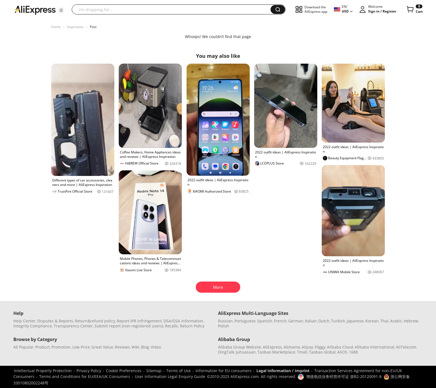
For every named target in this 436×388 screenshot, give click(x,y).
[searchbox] (173, 9)
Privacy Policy (88, 370)
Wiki (135, 347)
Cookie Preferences (124, 370)
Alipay (307, 347)
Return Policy (192, 326)
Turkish (338, 321)
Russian (225, 321)
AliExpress (272, 347)
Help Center (24, 321)
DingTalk (226, 352)
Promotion (61, 347)
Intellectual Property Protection (43, 370)
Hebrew (411, 321)
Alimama (292, 347)
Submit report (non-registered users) (129, 326)
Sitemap (154, 370)
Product (42, 347)
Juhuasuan (246, 352)
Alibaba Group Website (239, 347)
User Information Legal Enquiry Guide (170, 376)
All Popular (23, 347)
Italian (311, 321)
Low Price (81, 347)
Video (156, 347)
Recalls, (172, 326)
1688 (353, 352)
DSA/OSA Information (183, 321)
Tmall (302, 352)
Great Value (102, 347)
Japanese (355, 321)
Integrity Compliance (32, 326)
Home (56, 26)
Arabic (396, 321)
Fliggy (320, 347)
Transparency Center (73, 326)
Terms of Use (178, 370)
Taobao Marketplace (276, 352)
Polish (223, 326)
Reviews (122, 347)
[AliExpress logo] (35, 9)
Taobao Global (322, 352)
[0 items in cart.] (414, 9)
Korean (372, 321)
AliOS (342, 352)
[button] (61, 10)
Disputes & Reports (55, 321)
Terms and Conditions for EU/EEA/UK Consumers (84, 376)
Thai (384, 321)
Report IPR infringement (139, 321)
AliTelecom (406, 347)
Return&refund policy (95, 321)
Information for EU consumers (223, 370)
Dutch (324, 321)
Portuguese (245, 321)
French (280, 321)
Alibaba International (374, 347)
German (295, 321)
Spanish (264, 321)
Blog (145, 347)
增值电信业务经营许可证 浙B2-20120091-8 (344, 376)
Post (93, 26)
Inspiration (75, 26)
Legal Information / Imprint (282, 370)
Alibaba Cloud (340, 347)
